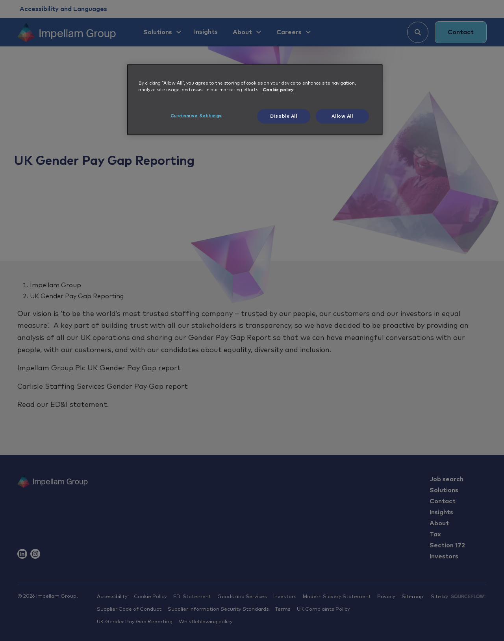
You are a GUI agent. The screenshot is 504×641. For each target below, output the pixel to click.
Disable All (283, 116)
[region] (255, 100)
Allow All (342, 116)
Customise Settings (196, 116)
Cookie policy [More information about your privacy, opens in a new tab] (278, 90)
